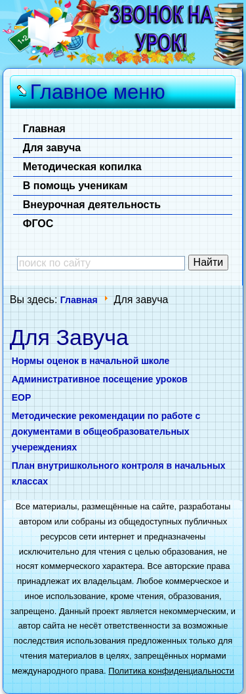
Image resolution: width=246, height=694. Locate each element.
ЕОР (21, 397)
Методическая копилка (82, 166)
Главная (44, 128)
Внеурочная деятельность (92, 204)
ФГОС (38, 223)
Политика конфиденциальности (171, 671)
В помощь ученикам (75, 185)
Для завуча (52, 147)
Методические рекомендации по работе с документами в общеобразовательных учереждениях (106, 431)
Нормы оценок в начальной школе (91, 361)
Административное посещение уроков (100, 379)
